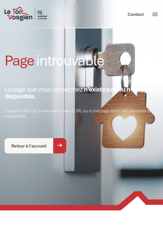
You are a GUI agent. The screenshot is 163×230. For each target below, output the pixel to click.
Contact (136, 14)
